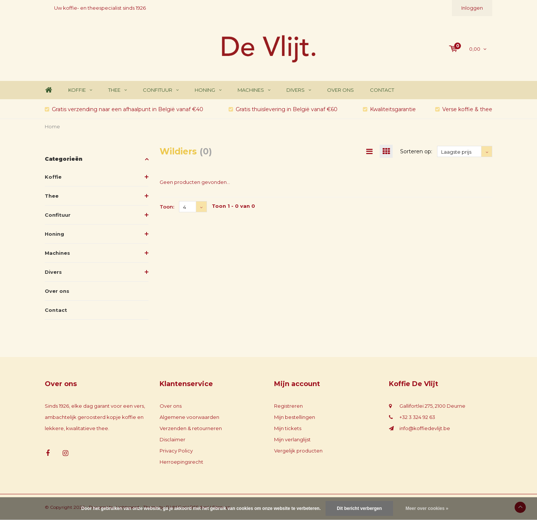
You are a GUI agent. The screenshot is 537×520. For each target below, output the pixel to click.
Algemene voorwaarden (189, 417)
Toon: (167, 207)
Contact (382, 90)
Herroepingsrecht (181, 462)
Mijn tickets (287, 428)
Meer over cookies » (426, 508)
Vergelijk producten (298, 451)
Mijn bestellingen (294, 417)
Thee (117, 90)
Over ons (340, 90)
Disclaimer (172, 439)
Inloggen (472, 8)
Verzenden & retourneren (191, 428)
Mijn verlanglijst (292, 439)
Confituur (161, 90)
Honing (208, 90)
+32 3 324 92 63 (417, 417)
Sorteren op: (416, 151)
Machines (254, 90)
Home (48, 90)
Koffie (80, 90)
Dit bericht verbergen (359, 508)
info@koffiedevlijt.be (424, 428)
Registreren (288, 406)
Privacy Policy (176, 451)
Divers (298, 90)
